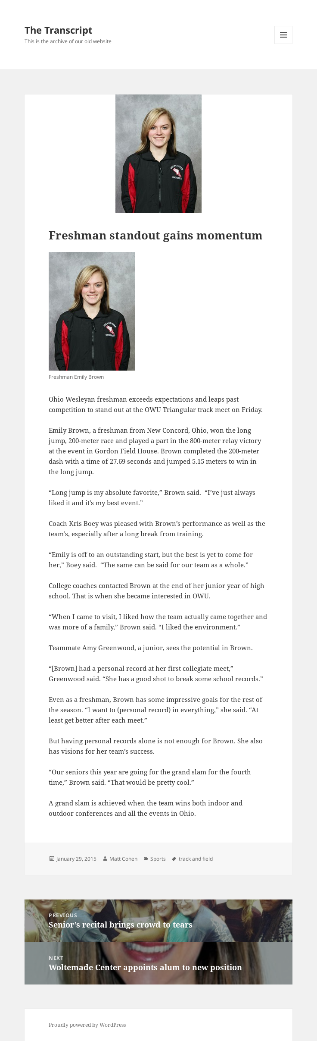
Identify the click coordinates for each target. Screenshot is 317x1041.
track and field (196, 858)
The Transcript (59, 29)
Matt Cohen (123, 858)
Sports (158, 858)
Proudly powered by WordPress (87, 1024)
